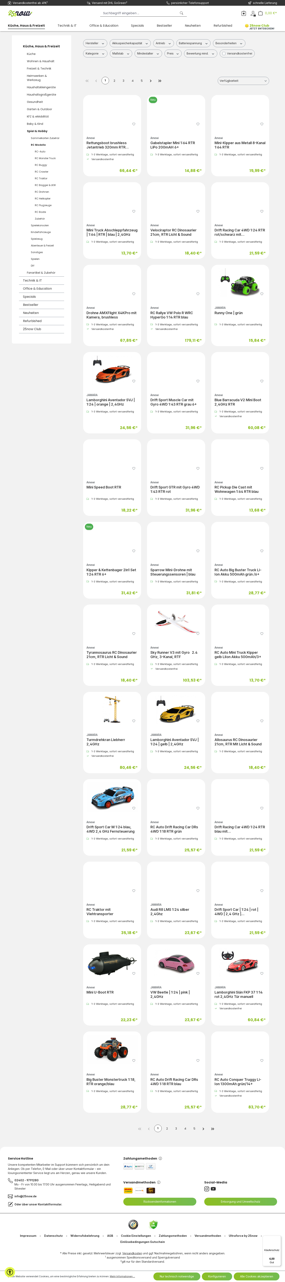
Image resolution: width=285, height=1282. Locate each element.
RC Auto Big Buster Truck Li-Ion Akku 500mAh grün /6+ (238, 572)
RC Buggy (41, 165)
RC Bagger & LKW (45, 185)
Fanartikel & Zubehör (41, 273)
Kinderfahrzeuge (41, 232)
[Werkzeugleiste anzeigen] (10, 1272)
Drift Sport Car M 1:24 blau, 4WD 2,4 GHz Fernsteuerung (110, 829)
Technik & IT (32, 280)
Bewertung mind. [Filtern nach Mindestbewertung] (201, 53)
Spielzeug (37, 238)
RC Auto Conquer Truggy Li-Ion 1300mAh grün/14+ (238, 1082)
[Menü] (278, 1238)
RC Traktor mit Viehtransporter (99, 912)
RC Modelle (38, 145)
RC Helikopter (42, 198)
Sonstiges (37, 252)
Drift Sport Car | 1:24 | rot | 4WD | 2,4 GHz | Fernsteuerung (236, 912)
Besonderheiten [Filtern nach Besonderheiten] (229, 43)
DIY (32, 265)
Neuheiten (31, 313)
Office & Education (37, 288)
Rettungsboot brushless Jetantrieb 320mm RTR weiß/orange (106, 145)
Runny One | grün (229, 313)
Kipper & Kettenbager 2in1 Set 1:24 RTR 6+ (111, 572)
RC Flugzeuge (43, 205)
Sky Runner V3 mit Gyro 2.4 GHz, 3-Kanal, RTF (174, 655)
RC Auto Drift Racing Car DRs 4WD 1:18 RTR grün (174, 829)
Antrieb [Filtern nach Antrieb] (163, 43)
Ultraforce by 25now (243, 1236)
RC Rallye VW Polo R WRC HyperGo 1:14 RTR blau (171, 315)
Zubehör (40, 218)
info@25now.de (25, 1197)
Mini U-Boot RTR (100, 993)
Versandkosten (132, 1254)
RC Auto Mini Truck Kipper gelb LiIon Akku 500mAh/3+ (238, 655)
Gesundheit (35, 102)
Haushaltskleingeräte (41, 87)
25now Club (32, 329)
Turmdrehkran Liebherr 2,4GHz (105, 742)
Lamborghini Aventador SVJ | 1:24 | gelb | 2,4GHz (174, 742)
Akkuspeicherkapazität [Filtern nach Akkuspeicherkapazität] (130, 43)
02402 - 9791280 (26, 1181)
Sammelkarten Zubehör (45, 138)
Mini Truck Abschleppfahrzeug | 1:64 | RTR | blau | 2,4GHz (112, 232)
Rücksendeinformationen (157, 1202)
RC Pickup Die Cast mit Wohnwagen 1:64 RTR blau (236, 490)
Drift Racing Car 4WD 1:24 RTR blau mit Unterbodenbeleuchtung (240, 829)
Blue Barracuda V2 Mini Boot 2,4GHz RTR (238, 402)
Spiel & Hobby (37, 131)
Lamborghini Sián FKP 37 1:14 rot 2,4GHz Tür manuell (239, 995)
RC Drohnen (42, 191)
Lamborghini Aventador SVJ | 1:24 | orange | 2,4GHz (110, 402)
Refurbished (32, 321)
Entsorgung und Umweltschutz (238, 1202)
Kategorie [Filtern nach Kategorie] (95, 53)
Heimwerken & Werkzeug (37, 78)
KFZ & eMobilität (38, 116)
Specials (29, 296)
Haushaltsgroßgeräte (41, 95)
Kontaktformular (49, 1205)
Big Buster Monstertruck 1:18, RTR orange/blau (111, 1082)
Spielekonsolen (40, 225)
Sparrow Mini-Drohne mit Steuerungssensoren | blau (172, 572)
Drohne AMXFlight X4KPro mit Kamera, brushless (111, 315)
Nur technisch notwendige (177, 1276)
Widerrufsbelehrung (84, 1236)
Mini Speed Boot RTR (103, 488)
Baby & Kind (35, 124)
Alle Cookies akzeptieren (256, 1276)
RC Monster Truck (45, 158)
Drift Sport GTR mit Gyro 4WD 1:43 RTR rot (175, 490)
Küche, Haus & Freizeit (41, 46)
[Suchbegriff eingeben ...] (138, 13)
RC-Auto (40, 151)
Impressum (28, 1236)
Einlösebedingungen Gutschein (142, 1242)
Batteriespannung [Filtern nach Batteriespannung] (193, 43)
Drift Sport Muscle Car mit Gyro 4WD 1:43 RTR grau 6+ (173, 402)
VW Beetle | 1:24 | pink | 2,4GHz (170, 995)
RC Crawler (41, 171)
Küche (31, 54)
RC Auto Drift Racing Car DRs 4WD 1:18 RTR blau (174, 1082)
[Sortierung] (243, 81)
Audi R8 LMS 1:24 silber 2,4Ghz (169, 912)
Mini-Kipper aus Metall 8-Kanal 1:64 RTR (240, 145)
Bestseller (30, 304)
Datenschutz (53, 1236)
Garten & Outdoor (39, 109)
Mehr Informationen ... (122, 1276)
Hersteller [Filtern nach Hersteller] (95, 43)
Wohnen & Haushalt (40, 61)
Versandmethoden (141, 1183)
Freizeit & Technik (39, 68)
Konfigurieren (217, 1276)
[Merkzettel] (243, 13)
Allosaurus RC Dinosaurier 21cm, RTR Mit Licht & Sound (238, 742)
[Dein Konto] (253, 13)
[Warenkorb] (267, 13)
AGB (110, 1236)
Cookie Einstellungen (136, 1236)
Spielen (35, 259)
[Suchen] (182, 13)
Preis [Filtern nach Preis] (173, 53)
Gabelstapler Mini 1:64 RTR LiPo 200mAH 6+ (172, 145)
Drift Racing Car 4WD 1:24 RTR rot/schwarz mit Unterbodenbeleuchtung (240, 232)
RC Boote (40, 212)
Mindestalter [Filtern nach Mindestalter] (148, 53)
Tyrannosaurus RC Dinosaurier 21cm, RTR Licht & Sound (111, 655)
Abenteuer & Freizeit (42, 245)
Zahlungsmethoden (142, 1159)
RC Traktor (41, 178)
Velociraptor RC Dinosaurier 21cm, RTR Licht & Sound (173, 232)
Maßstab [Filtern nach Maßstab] (121, 53)
